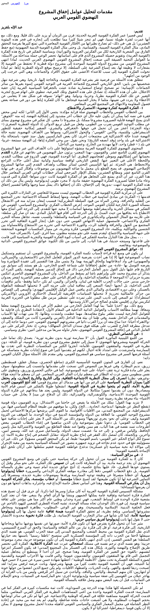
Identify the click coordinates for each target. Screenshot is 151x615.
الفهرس (15, 3)
